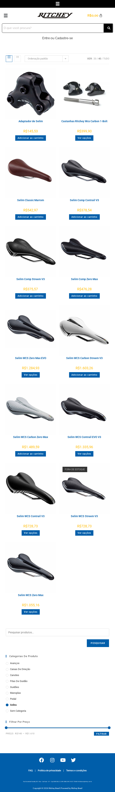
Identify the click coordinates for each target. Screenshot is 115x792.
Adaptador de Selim (31, 121)
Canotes (14, 675)
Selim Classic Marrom (30, 200)
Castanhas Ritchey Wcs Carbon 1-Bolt (84, 121)
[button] (57, 3)
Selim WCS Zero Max (30, 595)
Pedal (13, 698)
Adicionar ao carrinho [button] (31, 138)
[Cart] (95, 15)
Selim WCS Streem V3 (84, 516)
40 (99, 58)
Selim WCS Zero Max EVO (30, 358)
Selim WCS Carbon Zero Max (30, 437)
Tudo (106, 58)
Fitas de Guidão (18, 681)
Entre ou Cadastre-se (57, 38)
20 (95, 58)
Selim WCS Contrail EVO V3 (84, 437)
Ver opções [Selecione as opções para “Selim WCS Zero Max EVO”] (30, 375)
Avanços (14, 663)
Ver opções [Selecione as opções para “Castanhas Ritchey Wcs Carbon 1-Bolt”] (84, 138)
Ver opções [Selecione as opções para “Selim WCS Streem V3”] (84, 533)
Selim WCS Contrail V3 (31, 516)
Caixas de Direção (20, 669)
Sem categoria (18, 710)
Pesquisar (98, 643)
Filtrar (101, 734)
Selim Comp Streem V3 (30, 279)
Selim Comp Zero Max (84, 279)
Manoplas (15, 692)
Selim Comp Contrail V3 (84, 200)
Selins (13, 704)
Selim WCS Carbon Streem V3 (84, 358)
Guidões (14, 687)
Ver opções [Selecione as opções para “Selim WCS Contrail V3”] (30, 533)
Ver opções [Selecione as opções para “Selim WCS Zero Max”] (30, 612)
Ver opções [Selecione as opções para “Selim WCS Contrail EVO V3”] (84, 453)
